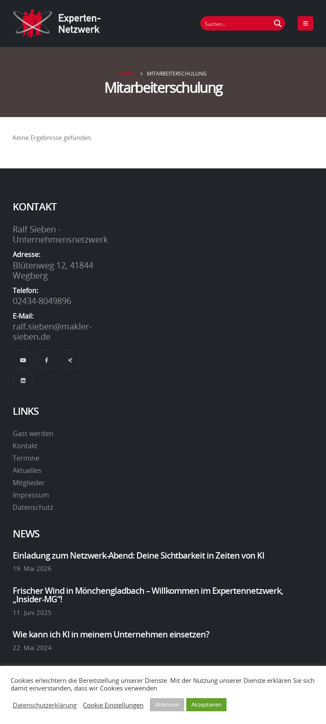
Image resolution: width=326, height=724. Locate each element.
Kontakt (25, 445)
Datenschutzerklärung (45, 705)
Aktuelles (27, 470)
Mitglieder (29, 482)
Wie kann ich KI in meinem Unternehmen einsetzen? (111, 634)
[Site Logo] (57, 23)
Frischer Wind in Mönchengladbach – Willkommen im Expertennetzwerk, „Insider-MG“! (148, 594)
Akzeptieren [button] (206, 704)
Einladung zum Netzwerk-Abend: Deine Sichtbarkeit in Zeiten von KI (138, 555)
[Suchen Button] (278, 23)
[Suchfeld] (236, 23)
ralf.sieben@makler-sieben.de (52, 331)
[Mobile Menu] (305, 23)
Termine (26, 458)
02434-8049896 (42, 301)
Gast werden (33, 433)
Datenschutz (33, 507)
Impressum (31, 495)
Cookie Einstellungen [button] (113, 705)
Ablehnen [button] (167, 704)
